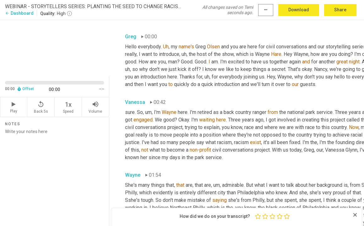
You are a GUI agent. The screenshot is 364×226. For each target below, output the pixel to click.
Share (340, 9)
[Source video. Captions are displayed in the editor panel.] (54, 47)
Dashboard (19, 13)
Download (298, 9)
